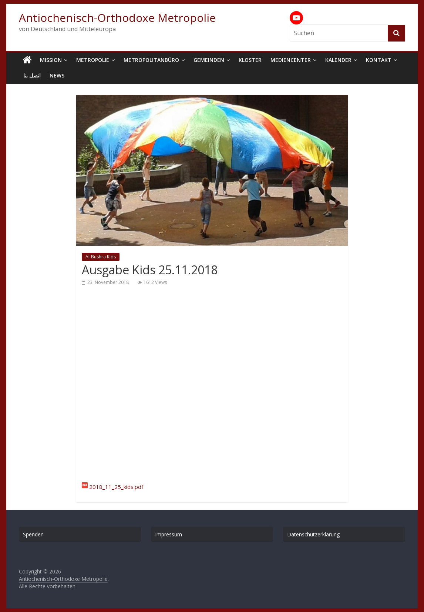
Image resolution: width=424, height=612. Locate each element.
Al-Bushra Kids (100, 257)
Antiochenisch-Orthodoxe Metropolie (117, 17)
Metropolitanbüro (151, 59)
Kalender (338, 59)
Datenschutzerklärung (313, 534)
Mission (51, 59)
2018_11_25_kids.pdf (116, 486)
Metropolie (92, 59)
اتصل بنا (32, 75)
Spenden (33, 534)
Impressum (168, 534)
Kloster (250, 59)
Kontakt (378, 59)
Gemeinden (209, 59)
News (57, 75)
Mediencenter (290, 59)
